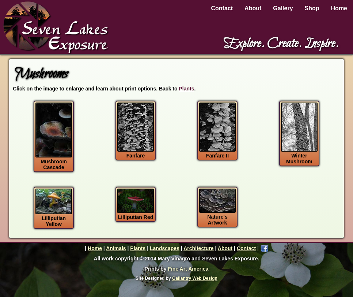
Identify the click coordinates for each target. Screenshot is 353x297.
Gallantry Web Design (194, 278)
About (252, 8)
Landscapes (164, 248)
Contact (222, 8)
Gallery (283, 8)
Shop (312, 8)
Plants (186, 89)
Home (339, 8)
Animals (116, 248)
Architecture (198, 248)
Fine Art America (188, 269)
